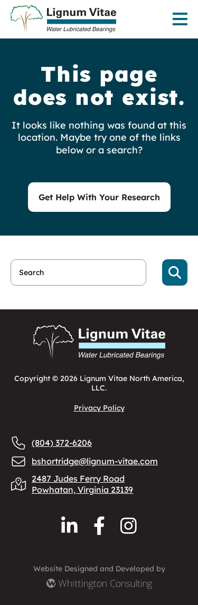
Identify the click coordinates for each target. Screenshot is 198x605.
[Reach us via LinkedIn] (69, 525)
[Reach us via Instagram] (128, 525)
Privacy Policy (99, 408)
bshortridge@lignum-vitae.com (84, 461)
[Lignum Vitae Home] (69, 19)
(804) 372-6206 (51, 443)
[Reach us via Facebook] (99, 525)
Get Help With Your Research (99, 197)
